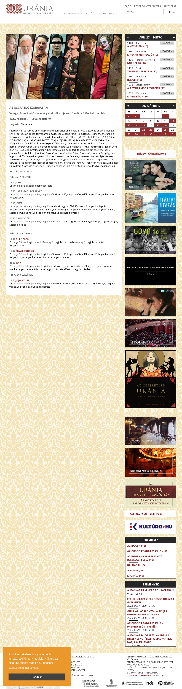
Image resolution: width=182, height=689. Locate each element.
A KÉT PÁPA (22, 239)
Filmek (14, 20)
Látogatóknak (97, 20)
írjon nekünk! (72, 667)
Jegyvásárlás (167, 43)
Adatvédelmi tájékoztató (79, 675)
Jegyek (152, 20)
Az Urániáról (68, 20)
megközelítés (72, 662)
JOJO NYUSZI (23, 280)
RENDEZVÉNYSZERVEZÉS (147, 6)
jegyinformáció (73, 664)
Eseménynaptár (128, 20)
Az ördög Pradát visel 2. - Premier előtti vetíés (145, 624)
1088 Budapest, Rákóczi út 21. (80, 13)
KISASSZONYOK (25, 250)
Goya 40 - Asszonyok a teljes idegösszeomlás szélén (147, 612)
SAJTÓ (128, 6)
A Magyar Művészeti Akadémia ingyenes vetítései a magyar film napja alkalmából (150, 639)
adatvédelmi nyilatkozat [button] (24, 667)
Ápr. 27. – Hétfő (150, 37)
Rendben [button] (36, 676)
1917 (18, 262)
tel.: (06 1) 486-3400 (108, 13)
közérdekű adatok (75, 670)
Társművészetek (38, 20)
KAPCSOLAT (170, 6)
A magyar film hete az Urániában (150, 590)
